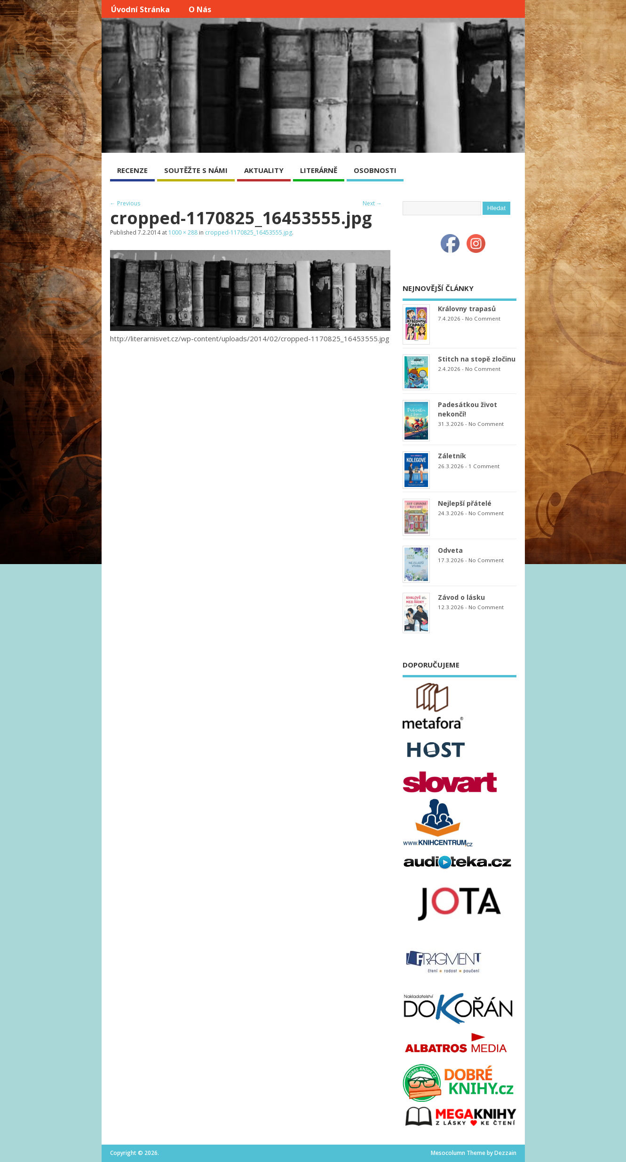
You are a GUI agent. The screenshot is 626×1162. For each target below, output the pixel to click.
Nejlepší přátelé (464, 503)
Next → (372, 203)
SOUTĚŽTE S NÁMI (196, 170)
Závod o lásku (461, 597)
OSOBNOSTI (375, 170)
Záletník (452, 455)
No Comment (482, 318)
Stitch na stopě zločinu (476, 358)
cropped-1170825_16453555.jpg (248, 232)
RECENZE (132, 170)
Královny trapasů (467, 308)
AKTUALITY (264, 170)
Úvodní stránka (140, 9)
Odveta (450, 550)
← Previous (125, 203)
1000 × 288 (183, 232)
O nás (200, 9)
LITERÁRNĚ (318, 170)
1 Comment (483, 466)
